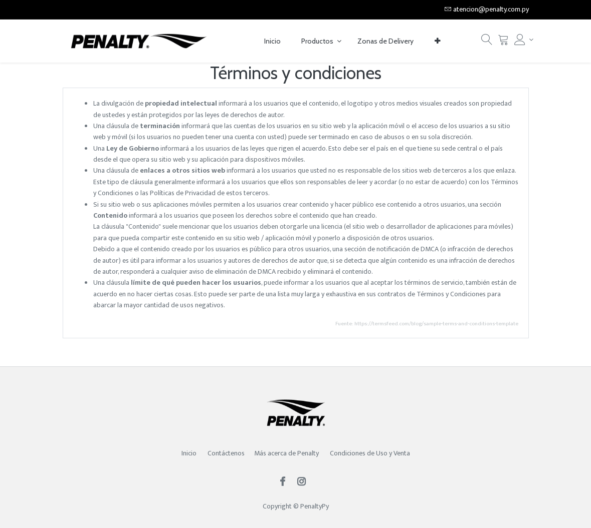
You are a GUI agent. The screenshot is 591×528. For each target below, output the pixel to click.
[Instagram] (304, 482)
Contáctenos (226, 453)
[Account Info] (521, 40)
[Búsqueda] (486, 42)
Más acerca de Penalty (287, 453)
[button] (437, 41)
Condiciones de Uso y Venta (370, 453)
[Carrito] (503, 42)
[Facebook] (286, 482)
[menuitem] (272, 41)
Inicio (188, 453)
